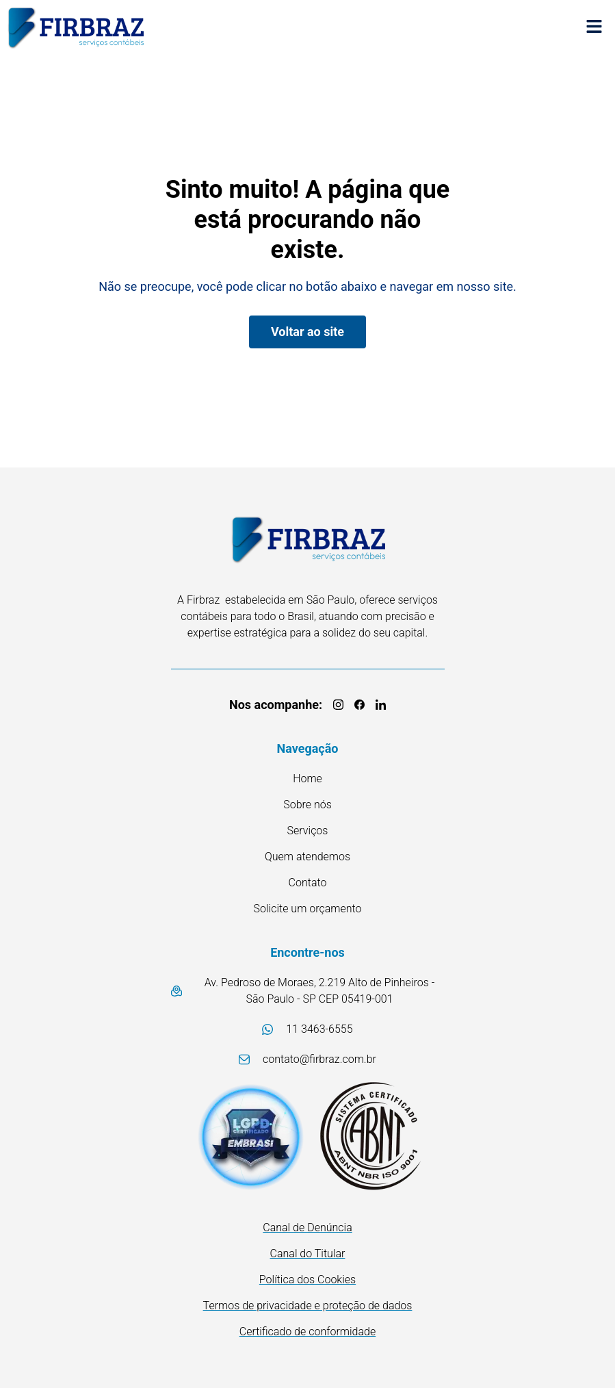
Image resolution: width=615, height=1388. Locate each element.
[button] (594, 28)
